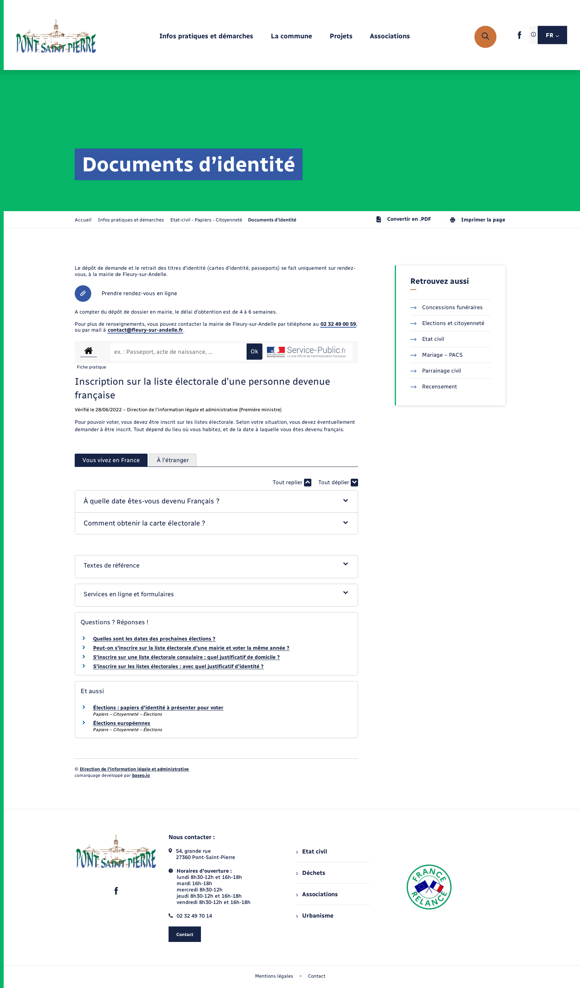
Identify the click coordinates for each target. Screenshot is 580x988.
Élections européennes (121, 723)
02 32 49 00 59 (338, 324)
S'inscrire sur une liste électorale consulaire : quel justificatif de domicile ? (186, 657)
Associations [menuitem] (316, 894)
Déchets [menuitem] (310, 872)
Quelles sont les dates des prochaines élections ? (154, 639)
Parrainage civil (435, 370)
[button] (216, 501)
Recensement (433, 386)
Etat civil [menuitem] (311, 851)
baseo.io (141, 775)
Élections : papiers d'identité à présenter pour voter (158, 708)
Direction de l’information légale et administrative (134, 769)
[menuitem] (206, 36)
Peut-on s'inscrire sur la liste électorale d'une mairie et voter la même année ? (191, 648)
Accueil (83, 220)
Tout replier (292, 482)
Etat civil (427, 339)
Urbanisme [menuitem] (314, 915)
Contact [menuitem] (316, 976)
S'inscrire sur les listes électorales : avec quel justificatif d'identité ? (178, 666)
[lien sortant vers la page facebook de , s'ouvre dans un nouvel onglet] (519, 37)
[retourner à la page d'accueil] (56, 36)
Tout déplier (338, 482)
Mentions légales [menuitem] (274, 976)
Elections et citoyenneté (447, 323)
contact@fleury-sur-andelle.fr (145, 330)
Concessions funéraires (446, 307)
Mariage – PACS (436, 355)
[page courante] (272, 220)
